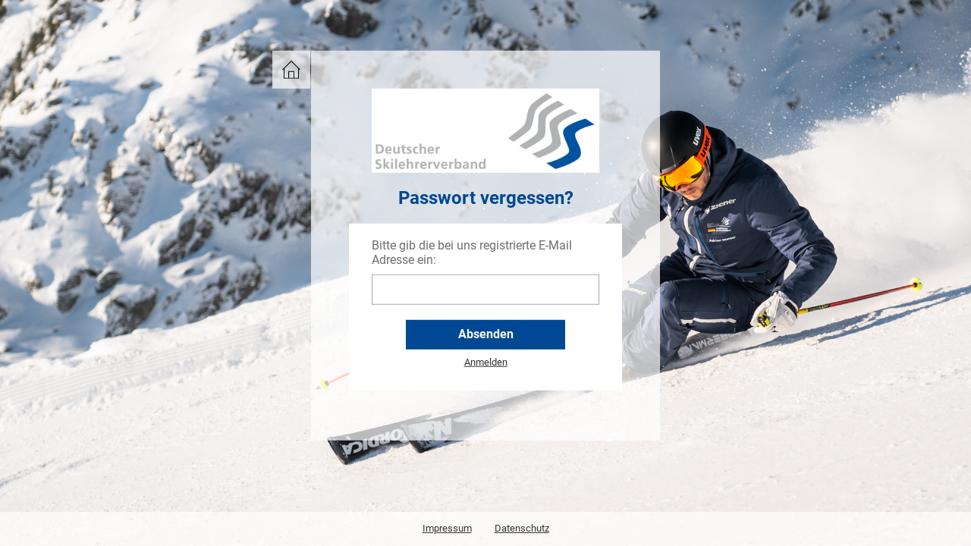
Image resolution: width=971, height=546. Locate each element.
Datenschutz (522, 528)
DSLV (287, 65)
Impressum (447, 528)
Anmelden (485, 362)
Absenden (486, 334)
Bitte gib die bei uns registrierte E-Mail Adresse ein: (472, 252)
